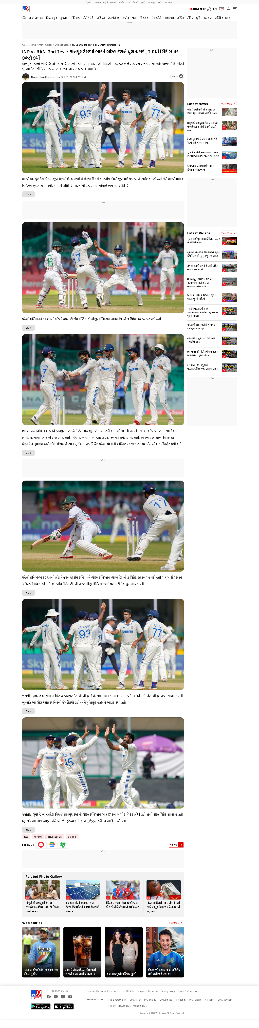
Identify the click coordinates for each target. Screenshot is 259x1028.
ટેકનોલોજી (113, 18)
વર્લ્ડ (134, 18)
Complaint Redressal (147, 991)
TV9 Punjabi (195, 1000)
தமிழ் (143, 2)
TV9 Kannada (165, 1000)
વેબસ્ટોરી (156, 18)
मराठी (121, 2)
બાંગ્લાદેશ (38, 836)
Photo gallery (45, 44)
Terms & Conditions (188, 991)
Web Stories (32, 922)
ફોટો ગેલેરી (88, 18)
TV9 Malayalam (224, 1000)
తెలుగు (113, 2)
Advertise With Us (124, 991)
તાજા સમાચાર (36, 18)
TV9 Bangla (180, 1000)
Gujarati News (29, 44)
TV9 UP (112, 1006)
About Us (106, 991)
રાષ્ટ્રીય (125, 18)
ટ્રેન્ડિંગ (180, 18)
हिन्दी (89, 2)
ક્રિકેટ (26, 836)
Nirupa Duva (38, 77)
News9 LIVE (124, 1006)
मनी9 (160, 2)
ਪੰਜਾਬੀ (135, 2)
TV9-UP (168, 2)
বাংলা (128, 2)
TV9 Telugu (150, 1000)
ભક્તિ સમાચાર (222, 18)
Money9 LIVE (140, 1006)
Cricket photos (62, 44)
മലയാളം (151, 2)
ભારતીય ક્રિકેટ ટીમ (55, 836)
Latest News (197, 103)
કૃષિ (198, 18)
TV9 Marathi (135, 1000)
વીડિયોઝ (75, 18)
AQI (215, 9)
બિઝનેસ (144, 18)
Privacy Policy (168, 991)
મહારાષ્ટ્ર (207, 18)
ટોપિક (190, 18)
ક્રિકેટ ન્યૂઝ (51, 18)
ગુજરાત (64, 18)
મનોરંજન (169, 18)
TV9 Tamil (209, 1000)
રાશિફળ (101, 18)
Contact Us (93, 991)
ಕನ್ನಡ (105, 2)
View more (175, 922)
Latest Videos (198, 233)
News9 (97, 2)
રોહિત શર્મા (72, 836)
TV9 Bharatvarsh (117, 1000)
